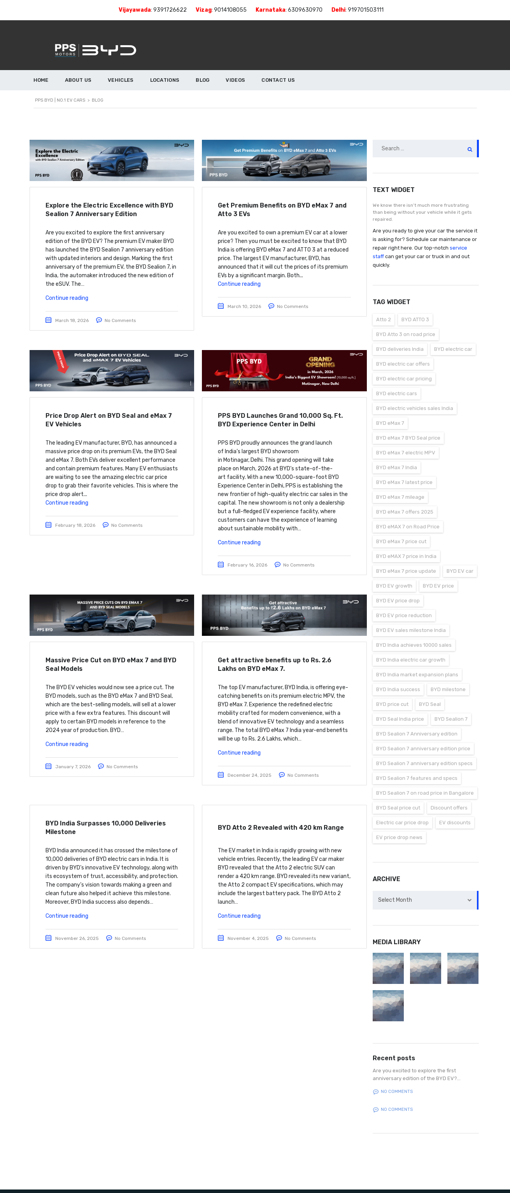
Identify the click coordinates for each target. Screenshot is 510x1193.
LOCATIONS (165, 80)
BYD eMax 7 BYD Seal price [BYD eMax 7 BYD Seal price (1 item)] (408, 438)
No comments (393, 1091)
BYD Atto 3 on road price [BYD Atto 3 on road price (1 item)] (405, 334)
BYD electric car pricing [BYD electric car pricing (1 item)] (404, 379)
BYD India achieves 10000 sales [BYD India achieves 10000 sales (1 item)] (414, 645)
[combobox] (426, 900)
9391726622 (170, 10)
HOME (41, 80)
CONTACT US (278, 80)
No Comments (120, 320)
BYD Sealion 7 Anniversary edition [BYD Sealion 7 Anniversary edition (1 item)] (416, 734)
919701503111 (366, 10)
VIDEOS (235, 80)
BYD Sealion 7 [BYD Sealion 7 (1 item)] (451, 719)
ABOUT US (78, 80)
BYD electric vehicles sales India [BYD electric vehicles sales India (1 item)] (414, 408)
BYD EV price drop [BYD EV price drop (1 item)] (398, 601)
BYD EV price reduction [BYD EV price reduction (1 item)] (404, 615)
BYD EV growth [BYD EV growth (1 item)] (394, 586)
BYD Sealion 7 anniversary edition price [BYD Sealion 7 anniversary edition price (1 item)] (423, 748)
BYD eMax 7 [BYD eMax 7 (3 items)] (390, 423)
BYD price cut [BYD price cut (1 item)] (392, 704)
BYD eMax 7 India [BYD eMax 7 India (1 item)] (396, 467)
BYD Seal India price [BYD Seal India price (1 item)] (400, 719)
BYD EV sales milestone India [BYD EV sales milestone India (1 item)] (411, 630)
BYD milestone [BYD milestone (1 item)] (448, 689)
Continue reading (67, 298)
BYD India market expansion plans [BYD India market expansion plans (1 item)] (417, 674)
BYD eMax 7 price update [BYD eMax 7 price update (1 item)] (406, 571)
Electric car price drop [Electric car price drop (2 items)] (402, 822)
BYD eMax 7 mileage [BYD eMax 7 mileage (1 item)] (400, 497)
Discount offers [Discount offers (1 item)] (449, 808)
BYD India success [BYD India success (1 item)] (398, 689)
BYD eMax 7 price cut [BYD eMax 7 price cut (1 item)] (401, 541)
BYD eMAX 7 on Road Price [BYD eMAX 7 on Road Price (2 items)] (408, 527)
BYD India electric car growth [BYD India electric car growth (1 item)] (410, 660)
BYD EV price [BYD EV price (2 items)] (438, 586)
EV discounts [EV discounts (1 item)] (455, 822)
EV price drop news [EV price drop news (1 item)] (399, 837)
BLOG (202, 80)
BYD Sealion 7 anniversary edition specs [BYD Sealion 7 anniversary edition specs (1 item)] (424, 763)
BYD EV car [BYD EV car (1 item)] (460, 571)
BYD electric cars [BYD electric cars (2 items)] (396, 393)
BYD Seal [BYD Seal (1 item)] (430, 704)
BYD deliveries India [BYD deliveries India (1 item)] (400, 349)
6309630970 (305, 10)
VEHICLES (120, 80)
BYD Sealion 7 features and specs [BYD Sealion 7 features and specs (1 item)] (416, 778)
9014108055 (230, 10)
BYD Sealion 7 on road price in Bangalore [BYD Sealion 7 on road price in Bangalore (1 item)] (425, 793)
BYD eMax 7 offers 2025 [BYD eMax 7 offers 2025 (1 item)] (404, 512)
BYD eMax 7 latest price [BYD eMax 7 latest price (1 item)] (404, 482)
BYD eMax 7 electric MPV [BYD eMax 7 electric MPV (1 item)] (405, 453)
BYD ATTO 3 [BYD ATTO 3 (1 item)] (415, 319)
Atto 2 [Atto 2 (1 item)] (383, 319)
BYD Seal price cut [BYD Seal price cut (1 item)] (398, 808)
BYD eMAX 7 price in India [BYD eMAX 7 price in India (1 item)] (406, 556)
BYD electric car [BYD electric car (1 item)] (453, 349)
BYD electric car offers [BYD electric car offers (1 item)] (403, 364)
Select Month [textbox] (395, 900)
